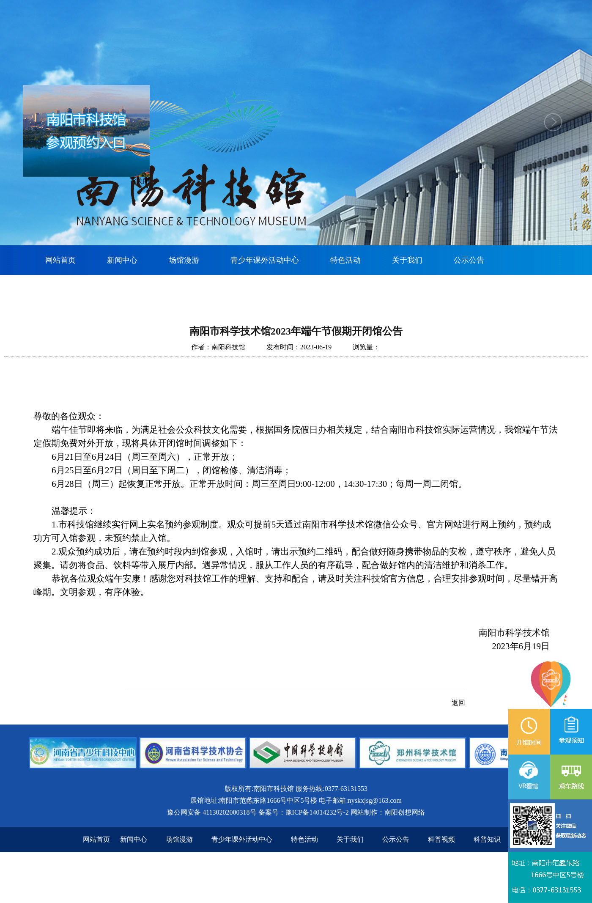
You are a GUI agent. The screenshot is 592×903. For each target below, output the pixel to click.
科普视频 (441, 839)
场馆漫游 (184, 260)
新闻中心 (122, 260)
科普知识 (487, 839)
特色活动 (345, 260)
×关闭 (140, 181)
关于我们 (407, 260)
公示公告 (469, 260)
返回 (458, 702)
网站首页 (60, 260)
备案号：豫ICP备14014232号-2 (303, 812)
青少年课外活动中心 (264, 260)
